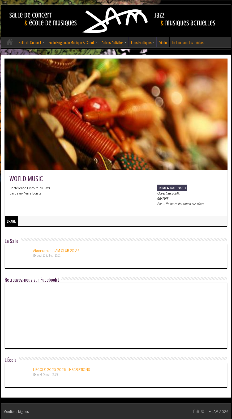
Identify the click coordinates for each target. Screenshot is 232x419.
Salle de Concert (30, 42)
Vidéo (163, 42)
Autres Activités (113, 42)
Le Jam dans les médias (188, 42)
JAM (215, 411)
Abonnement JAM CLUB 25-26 (56, 250)
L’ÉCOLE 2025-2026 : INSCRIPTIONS (61, 369)
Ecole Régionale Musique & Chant (71, 42)
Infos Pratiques (141, 42)
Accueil (10, 42)
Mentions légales (16, 411)
